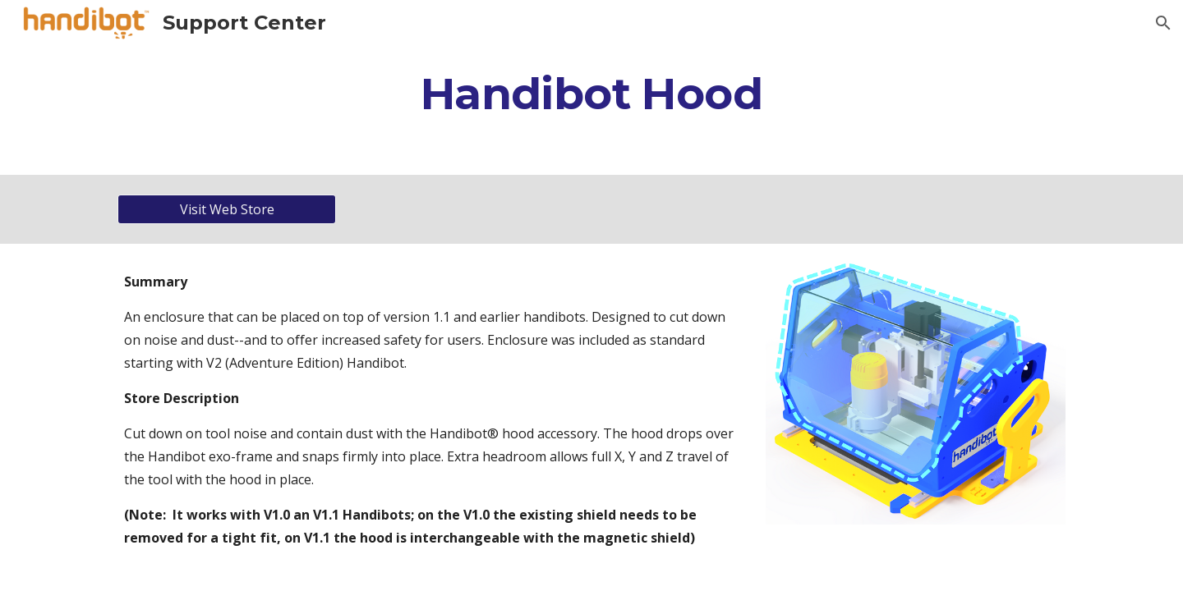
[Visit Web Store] (226, 209)
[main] (591, 93)
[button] (1163, 23)
